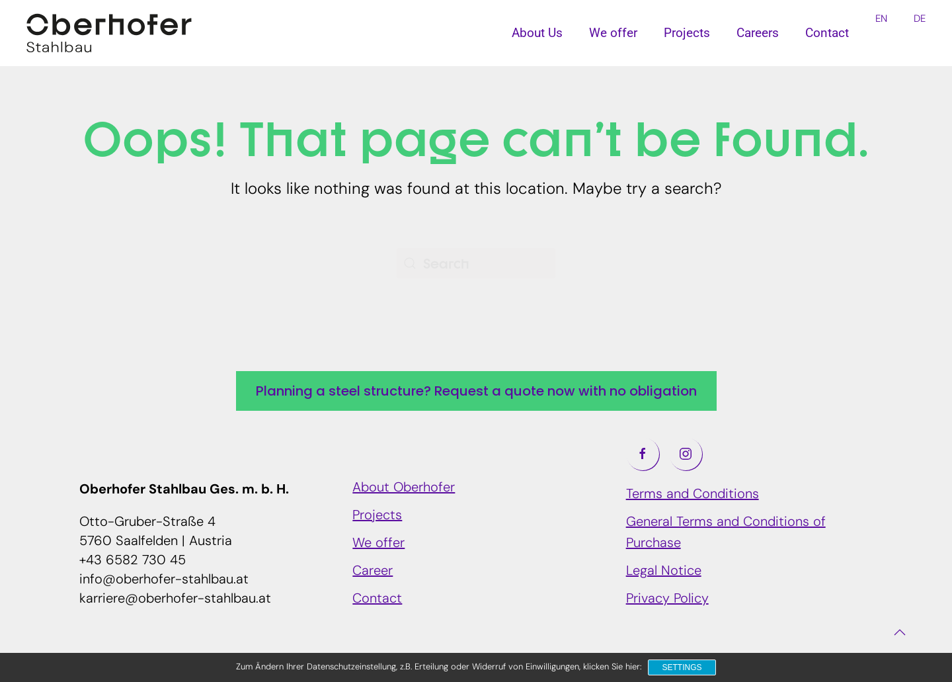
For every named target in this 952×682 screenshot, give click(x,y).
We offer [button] (613, 32)
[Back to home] (109, 33)
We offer (378, 543)
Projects (687, 32)
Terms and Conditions (692, 494)
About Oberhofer (403, 488)
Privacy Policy (667, 599)
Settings (681, 667)
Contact (827, 32)
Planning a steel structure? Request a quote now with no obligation (476, 391)
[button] (900, 632)
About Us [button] (537, 32)
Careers (757, 32)
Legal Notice (663, 571)
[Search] (476, 263)
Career (372, 571)
